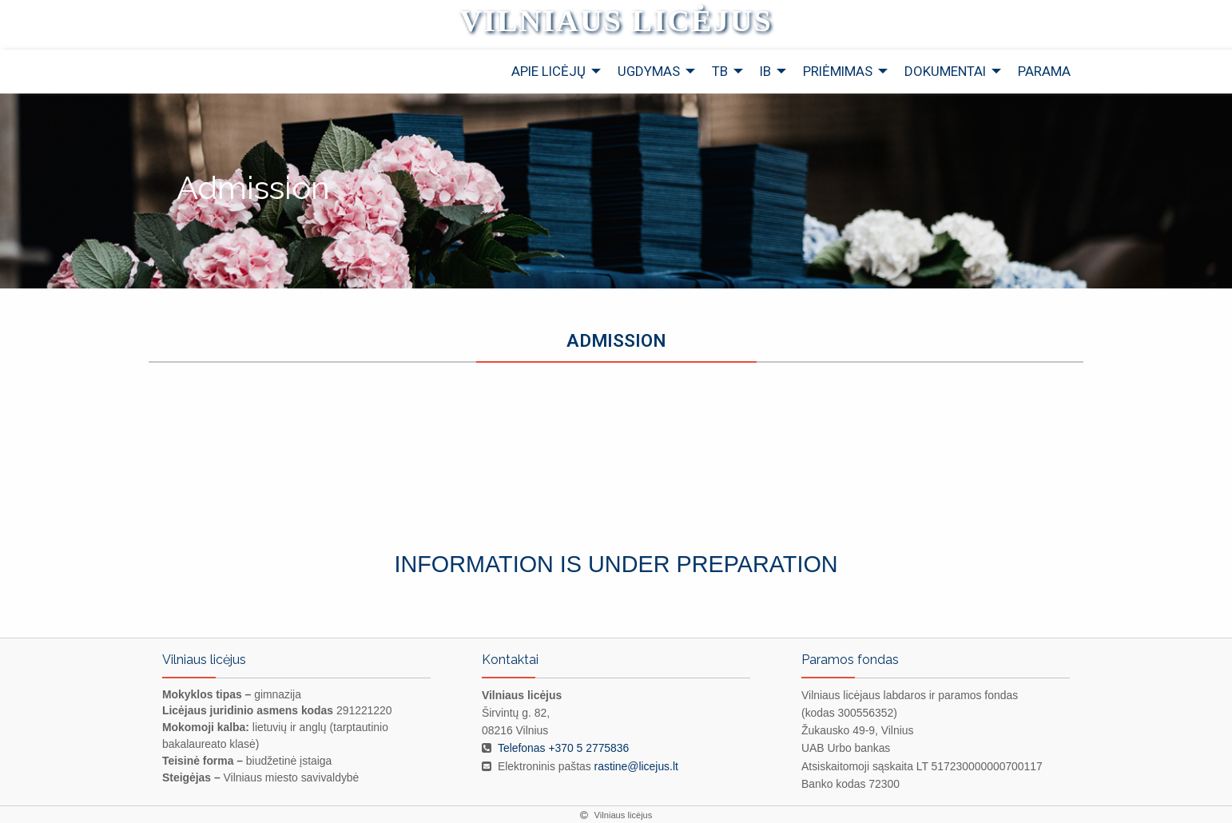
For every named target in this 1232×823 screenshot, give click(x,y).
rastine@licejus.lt (636, 766)
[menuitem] (552, 71)
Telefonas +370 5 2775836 (563, 747)
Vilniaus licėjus (615, 21)
